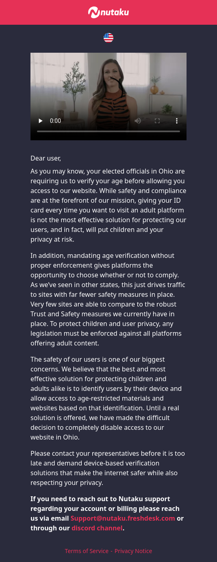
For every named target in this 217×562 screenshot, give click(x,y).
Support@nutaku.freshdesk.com (123, 518)
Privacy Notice (133, 551)
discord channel (97, 527)
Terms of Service (87, 551)
